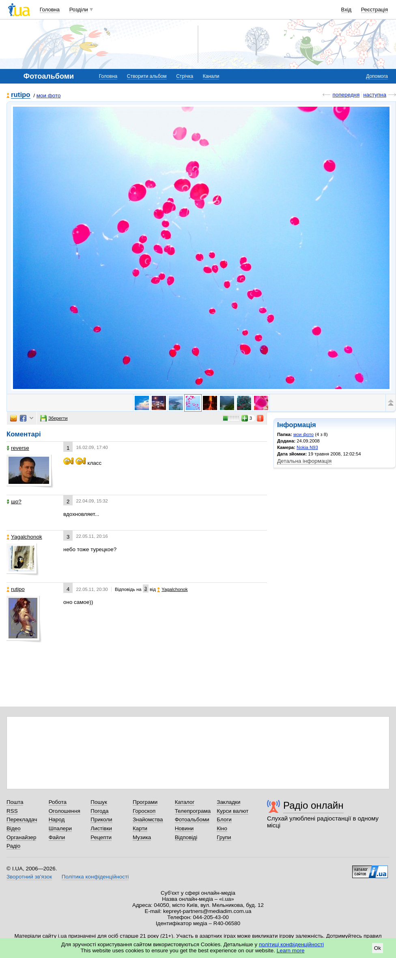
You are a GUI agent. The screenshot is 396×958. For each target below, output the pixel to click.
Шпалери (60, 828)
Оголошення (64, 811)
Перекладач (21, 819)
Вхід (346, 9)
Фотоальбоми (192, 819)
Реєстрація (374, 9)
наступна (374, 95)
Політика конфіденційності (95, 877)
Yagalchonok (24, 537)
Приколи (101, 819)
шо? (14, 501)
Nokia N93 (307, 447)
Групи (224, 837)
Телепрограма (193, 811)
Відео (13, 828)
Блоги (224, 819)
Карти (140, 828)
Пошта (14, 802)
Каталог (185, 802)
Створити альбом (147, 76)
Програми (145, 802)
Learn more (291, 950)
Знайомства (148, 819)
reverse (17, 448)
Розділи (78, 9)
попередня (345, 95)
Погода (99, 811)
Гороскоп (144, 811)
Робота (58, 802)
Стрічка (184, 76)
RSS (12, 811)
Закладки (228, 802)
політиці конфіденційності (291, 944)
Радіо (13, 846)
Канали (211, 76)
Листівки (101, 828)
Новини (184, 828)
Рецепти (101, 837)
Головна (50, 9)
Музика (142, 837)
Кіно (222, 828)
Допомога (377, 76)
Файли (57, 837)
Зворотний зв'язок (29, 877)
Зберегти (54, 418)
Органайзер (21, 837)
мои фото (49, 95)
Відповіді (186, 837)
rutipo (20, 95)
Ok (377, 948)
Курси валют (232, 811)
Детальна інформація (304, 461)
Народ (57, 819)
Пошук (98, 802)
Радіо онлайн (313, 805)
